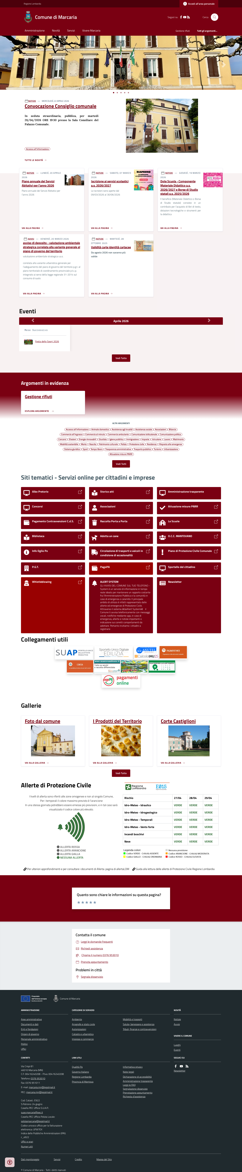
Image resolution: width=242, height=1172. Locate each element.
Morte (84, 444)
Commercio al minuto (95, 434)
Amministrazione (35, 30)
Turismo (157, 449)
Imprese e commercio (83, 1039)
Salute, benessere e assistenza (138, 1024)
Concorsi (62, 439)
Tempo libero (96, 449)
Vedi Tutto (121, 358)
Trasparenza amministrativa (118, 449)
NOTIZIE (32, 101)
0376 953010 (38, 1078)
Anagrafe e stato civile (83, 1024)
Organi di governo (30, 1034)
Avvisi (177, 1024)
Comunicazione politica (170, 434)
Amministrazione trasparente (138, 1081)
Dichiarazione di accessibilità (137, 1077)
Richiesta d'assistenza (134, 1096)
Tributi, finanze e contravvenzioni (139, 1029)
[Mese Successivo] (209, 320)
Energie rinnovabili (87, 439)
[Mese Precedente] (32, 320)
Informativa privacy (133, 1067)
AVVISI (31, 238)
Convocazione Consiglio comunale (60, 106)
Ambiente (77, 1019)
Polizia (124, 444)
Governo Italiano (80, 1072)
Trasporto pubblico (142, 449)
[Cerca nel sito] (213, 17)
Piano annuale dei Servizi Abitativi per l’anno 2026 (38, 183)
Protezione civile (136, 444)
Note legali (128, 1072)
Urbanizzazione (171, 449)
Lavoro (167, 439)
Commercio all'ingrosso (72, 434)
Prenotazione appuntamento (137, 1092)
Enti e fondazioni (29, 1029)
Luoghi (177, 1045)
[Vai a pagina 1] (113, 92)
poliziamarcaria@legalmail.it (35, 1121)
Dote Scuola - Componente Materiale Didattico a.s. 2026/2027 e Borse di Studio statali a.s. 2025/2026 (179, 187)
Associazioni (160, 429)
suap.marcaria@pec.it (32, 1112)
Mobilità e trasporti (132, 1019)
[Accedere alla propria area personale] (198, 3)
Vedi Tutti (121, 464)
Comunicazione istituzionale (144, 434)
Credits (78, 1159)
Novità (56, 30)
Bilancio (172, 429)
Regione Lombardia (32, 3)
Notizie (177, 1019)
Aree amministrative (31, 1019)
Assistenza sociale (143, 429)
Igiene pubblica (116, 439)
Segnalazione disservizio (135, 1089)
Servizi (71, 30)
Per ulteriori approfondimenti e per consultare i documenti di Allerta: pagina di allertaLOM (76, 869)
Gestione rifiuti (183, 31)
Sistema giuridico (72, 449)
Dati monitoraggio (30, 1159)
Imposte (145, 439)
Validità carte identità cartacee (111, 247)
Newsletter (179, 1071)
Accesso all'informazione (77, 429)
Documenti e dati (29, 1024)
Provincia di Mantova (82, 1082)
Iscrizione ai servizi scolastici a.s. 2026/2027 (110, 183)
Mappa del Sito (104, 1159)
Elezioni (72, 439)
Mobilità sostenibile (69, 444)
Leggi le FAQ (129, 1085)
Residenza (151, 444)
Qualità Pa (77, 1067)
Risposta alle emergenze (170, 444)
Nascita (92, 444)
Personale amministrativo (34, 1039)
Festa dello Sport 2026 (47, 341)
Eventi (177, 1050)
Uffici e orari (27, 1141)
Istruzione (156, 439)
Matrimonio (178, 439)
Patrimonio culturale (108, 444)
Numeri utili (27, 1146)
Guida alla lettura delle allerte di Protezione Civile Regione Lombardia (173, 869)
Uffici (23, 1049)
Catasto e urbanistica (83, 1034)
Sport (85, 449)
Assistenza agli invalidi (122, 429)
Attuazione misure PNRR (121, 454)
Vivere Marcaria (91, 30)
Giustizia (103, 439)
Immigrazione (132, 439)
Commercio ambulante (118, 434)
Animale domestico (100, 429)
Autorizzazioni (79, 1029)
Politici (24, 1044)
